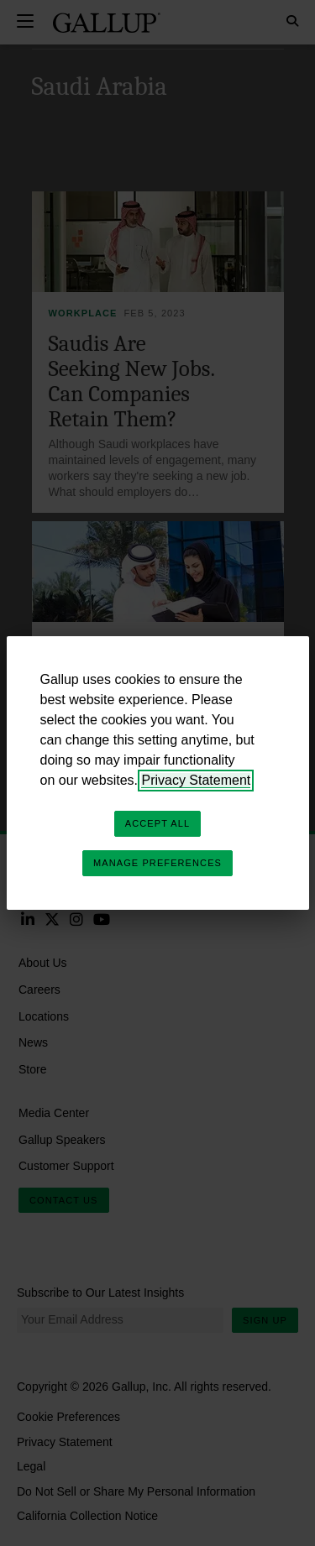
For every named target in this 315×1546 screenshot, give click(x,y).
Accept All (157, 823)
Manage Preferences (157, 863)
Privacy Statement (195, 780)
